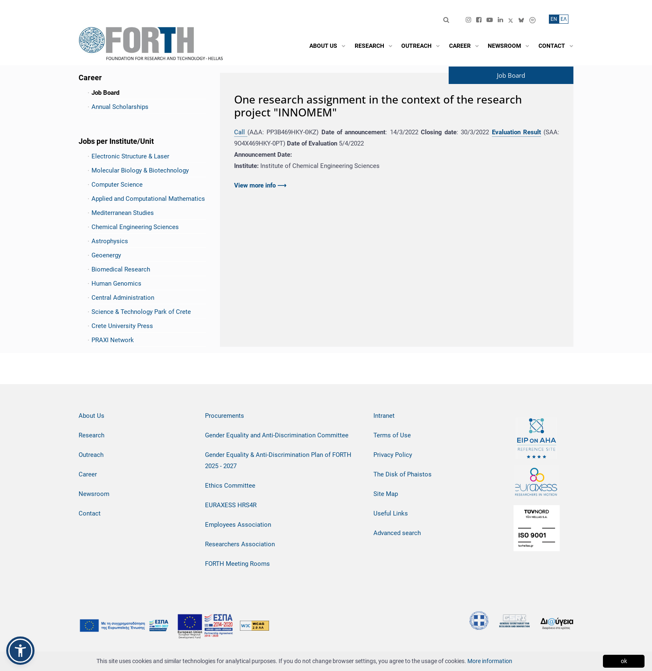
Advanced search (397, 533)
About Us (91, 415)
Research (91, 435)
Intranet (384, 415)
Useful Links (390, 513)
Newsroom (94, 494)
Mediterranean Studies (122, 213)
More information (489, 661)
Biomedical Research (120, 269)
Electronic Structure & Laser (130, 156)
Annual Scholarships (119, 107)
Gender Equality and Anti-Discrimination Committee (276, 435)
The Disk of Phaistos (402, 474)
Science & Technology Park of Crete (141, 312)
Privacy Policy (392, 455)
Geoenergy (106, 255)
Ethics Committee (230, 485)
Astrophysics (109, 241)
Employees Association (238, 524)
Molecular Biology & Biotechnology (140, 170)
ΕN (554, 19)
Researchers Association (240, 544)
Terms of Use (392, 435)
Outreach (91, 455)
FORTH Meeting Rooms (237, 563)
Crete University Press (122, 326)
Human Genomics (116, 283)
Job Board (105, 92)
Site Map (385, 494)
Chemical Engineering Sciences (135, 227)
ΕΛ (564, 19)
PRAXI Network (112, 340)
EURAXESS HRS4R (231, 505)
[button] (20, 651)
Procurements (224, 415)
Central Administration (122, 297)
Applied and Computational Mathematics (148, 198)
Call (240, 132)
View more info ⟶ (260, 185)
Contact (90, 513)
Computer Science (117, 184)
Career (88, 474)
